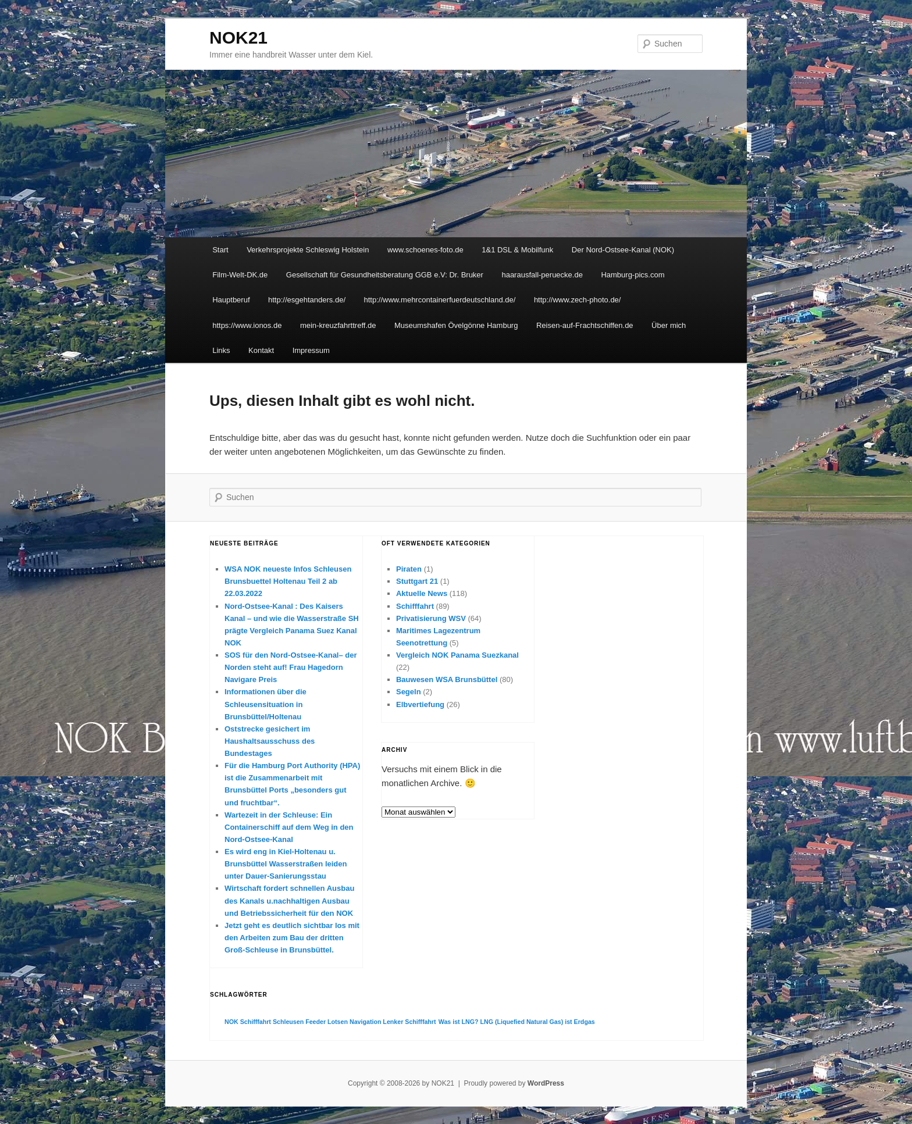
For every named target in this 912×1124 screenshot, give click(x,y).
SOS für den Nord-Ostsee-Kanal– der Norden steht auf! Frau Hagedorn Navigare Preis (291, 667)
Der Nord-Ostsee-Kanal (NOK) (623, 249)
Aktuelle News (421, 593)
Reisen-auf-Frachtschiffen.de (584, 325)
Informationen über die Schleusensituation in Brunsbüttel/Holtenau (266, 703)
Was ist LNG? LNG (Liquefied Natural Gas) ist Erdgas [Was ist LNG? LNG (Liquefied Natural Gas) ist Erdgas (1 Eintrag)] (517, 1021)
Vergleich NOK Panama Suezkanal (457, 655)
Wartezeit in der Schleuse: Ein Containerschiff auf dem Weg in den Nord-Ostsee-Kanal (289, 827)
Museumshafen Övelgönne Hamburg (456, 325)
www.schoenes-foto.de (425, 249)
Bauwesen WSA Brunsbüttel (446, 679)
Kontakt (261, 350)
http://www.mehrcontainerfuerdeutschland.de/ (440, 299)
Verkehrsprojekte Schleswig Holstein (308, 249)
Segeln (408, 691)
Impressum (311, 350)
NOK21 (238, 37)
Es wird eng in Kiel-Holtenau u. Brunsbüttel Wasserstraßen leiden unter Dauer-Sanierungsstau (286, 863)
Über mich (668, 325)
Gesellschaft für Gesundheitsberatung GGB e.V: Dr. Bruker (384, 274)
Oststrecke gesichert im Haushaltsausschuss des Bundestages (270, 741)
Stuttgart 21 (417, 581)
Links (221, 350)
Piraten (409, 569)
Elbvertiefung (420, 704)
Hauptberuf (231, 299)
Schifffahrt (415, 606)
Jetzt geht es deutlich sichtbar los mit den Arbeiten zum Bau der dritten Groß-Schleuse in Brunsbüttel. (292, 937)
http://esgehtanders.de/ (306, 299)
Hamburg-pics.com (632, 274)
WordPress (546, 1083)
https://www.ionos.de (247, 325)
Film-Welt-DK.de (240, 274)
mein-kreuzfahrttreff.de (338, 325)
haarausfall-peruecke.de (541, 274)
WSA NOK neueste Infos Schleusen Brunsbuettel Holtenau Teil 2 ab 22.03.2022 (288, 581)
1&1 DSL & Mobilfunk (517, 249)
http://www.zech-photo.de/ (577, 299)
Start (220, 249)
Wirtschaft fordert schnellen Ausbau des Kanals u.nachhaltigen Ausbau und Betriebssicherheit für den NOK (289, 900)
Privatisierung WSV (431, 618)
